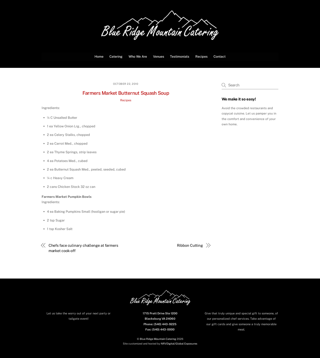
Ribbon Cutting (190, 245)
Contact (219, 56)
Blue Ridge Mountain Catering (158, 338)
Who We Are (138, 56)
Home (98, 56)
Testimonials (179, 56)
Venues (158, 56)
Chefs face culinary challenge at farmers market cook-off (83, 248)
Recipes (201, 56)
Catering (115, 56)
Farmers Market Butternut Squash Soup (125, 93)
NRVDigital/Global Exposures (179, 343)
